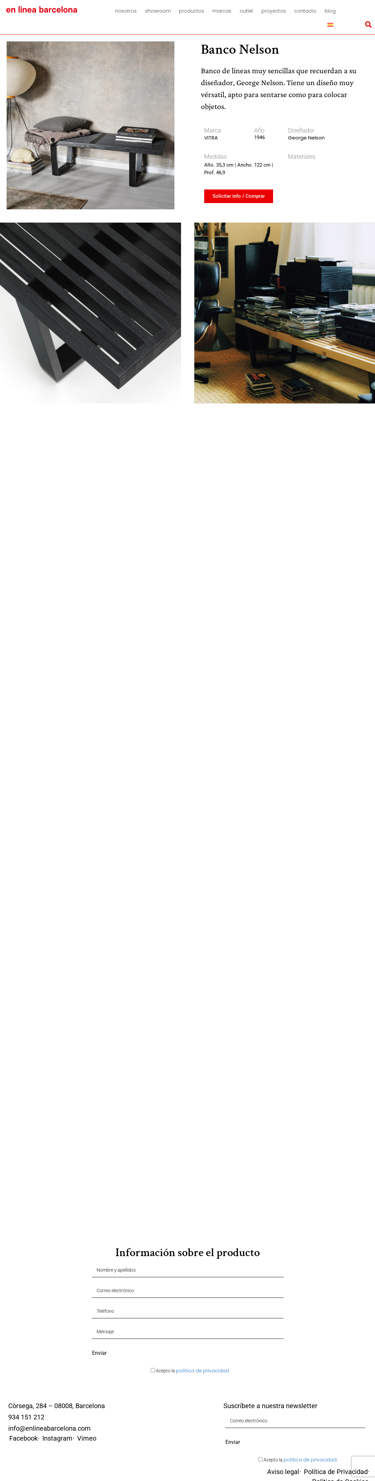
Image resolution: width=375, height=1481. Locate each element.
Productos (191, 11)
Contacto (305, 11)
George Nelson (306, 137)
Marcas (221, 11)
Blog (330, 11)
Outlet (246, 11)
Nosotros (126, 11)
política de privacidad (202, 1370)
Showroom (158, 11)
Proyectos (273, 11)
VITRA (211, 137)
